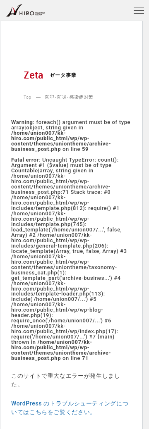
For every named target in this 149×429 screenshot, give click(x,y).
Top (27, 98)
